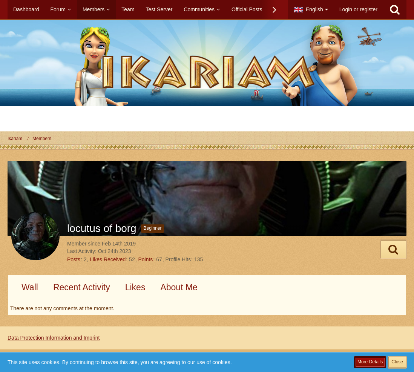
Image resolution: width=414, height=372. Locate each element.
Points (145, 259)
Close (397, 361)
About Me (178, 287)
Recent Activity (81, 287)
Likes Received (108, 259)
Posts (73, 259)
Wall (29, 287)
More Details (370, 361)
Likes (135, 287)
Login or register (358, 9)
